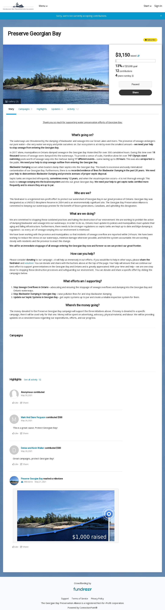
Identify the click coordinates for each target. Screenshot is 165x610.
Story (11, 108)
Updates (57, 108)
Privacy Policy (98, 598)
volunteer (29, 263)
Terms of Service (79, 598)
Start (147, 6)
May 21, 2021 (40, 481)
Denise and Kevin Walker (32, 448)
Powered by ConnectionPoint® (82, 607)
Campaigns (25, 108)
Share (135, 92)
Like (15, 402)
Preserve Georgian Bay (32, 478)
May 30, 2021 (26, 395)
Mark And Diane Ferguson (33, 417)
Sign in (158, 6)
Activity (73, 108)
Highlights (42, 108)
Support (64, 598)
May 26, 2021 (26, 420)
